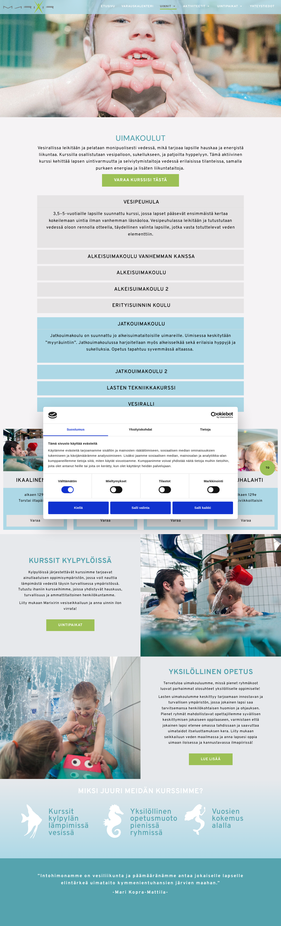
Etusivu (108, 6)
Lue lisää (211, 759)
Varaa (35, 520)
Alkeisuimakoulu (141, 273)
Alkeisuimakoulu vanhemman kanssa (141, 257)
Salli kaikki (202, 507)
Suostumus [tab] (76, 429)
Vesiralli (141, 404)
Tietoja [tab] (205, 429)
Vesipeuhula (141, 202)
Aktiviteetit (194, 6)
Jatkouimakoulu (141, 324)
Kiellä (78, 507)
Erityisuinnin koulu (141, 306)
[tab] (140, 202)
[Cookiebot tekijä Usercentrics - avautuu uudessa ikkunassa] (214, 415)
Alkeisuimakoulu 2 (141, 289)
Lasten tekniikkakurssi (141, 388)
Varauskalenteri (137, 6)
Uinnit (165, 6)
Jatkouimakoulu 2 (141, 372)
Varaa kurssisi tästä (140, 180)
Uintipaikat (227, 6)
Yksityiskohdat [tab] (140, 429)
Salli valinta (141, 507)
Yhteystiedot (262, 6)
